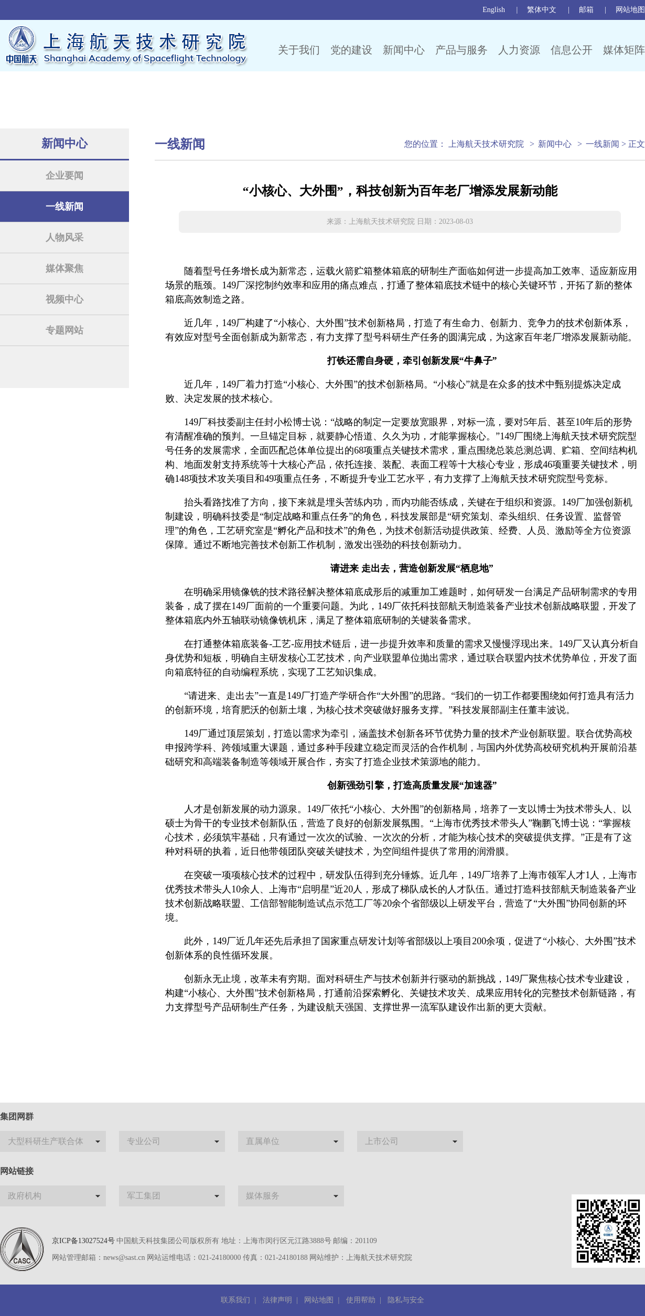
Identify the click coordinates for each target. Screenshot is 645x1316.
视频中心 (64, 299)
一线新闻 (64, 206)
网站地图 (630, 10)
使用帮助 (360, 1300)
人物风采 (64, 237)
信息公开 (572, 50)
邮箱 (586, 10)
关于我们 (299, 50)
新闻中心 (404, 50)
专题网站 (64, 330)
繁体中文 (541, 10)
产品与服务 (461, 50)
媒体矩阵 (624, 50)
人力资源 (519, 50)
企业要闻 (64, 175)
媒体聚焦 (64, 268)
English (493, 10)
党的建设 (351, 50)
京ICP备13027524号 (83, 1241)
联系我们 (235, 1300)
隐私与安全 (406, 1300)
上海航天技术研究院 (486, 143)
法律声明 (277, 1300)
